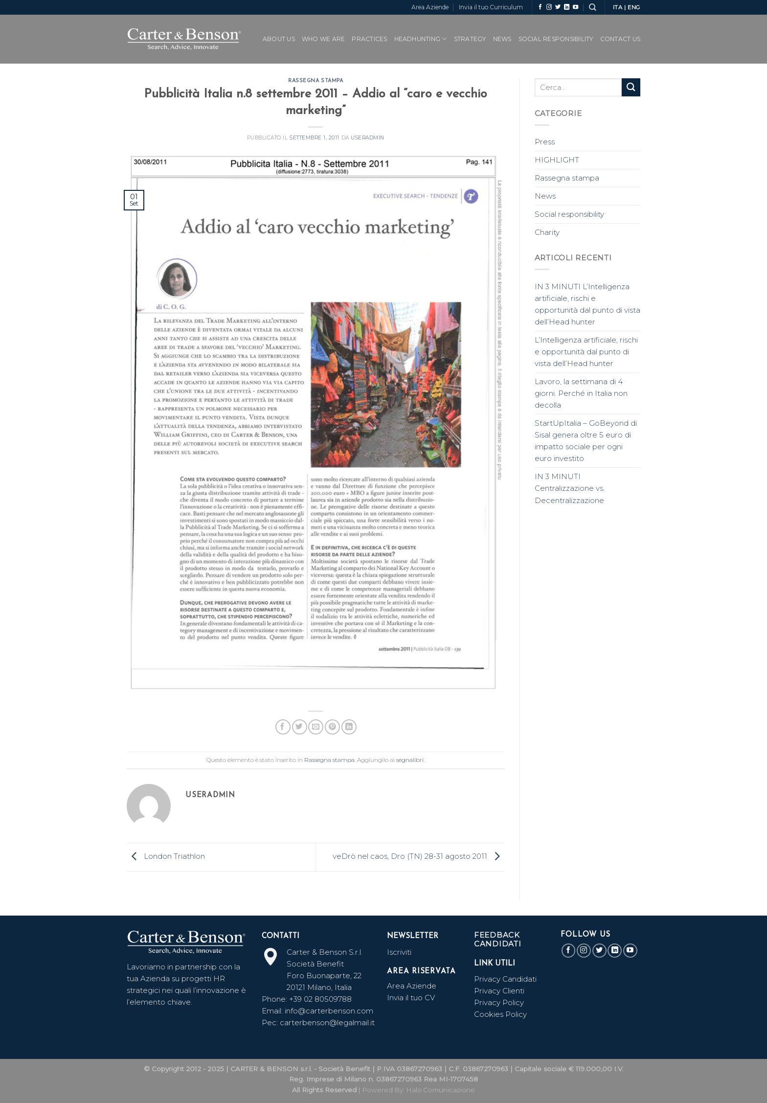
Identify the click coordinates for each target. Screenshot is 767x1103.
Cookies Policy (500, 1014)
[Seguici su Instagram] (549, 7)
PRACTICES (369, 39)
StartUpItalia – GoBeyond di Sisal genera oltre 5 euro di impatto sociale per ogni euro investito (586, 440)
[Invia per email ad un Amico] (315, 727)
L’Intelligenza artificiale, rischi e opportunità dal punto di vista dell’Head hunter (586, 351)
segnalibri (410, 759)
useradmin (367, 138)
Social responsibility (569, 214)
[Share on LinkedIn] (349, 727)
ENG (634, 7)
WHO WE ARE (323, 39)
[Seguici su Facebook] (540, 7)
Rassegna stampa (315, 81)
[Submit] (631, 87)
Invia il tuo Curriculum (491, 7)
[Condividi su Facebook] (283, 727)
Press (545, 141)
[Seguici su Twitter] (558, 7)
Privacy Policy (499, 1002)
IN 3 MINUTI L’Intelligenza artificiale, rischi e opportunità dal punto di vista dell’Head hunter (587, 304)
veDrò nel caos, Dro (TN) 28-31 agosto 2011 (419, 856)
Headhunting (420, 39)
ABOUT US (279, 39)
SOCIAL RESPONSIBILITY (556, 39)
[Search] (592, 7)
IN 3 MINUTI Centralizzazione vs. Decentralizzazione (570, 488)
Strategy (470, 39)
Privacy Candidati (506, 979)
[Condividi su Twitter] (299, 727)
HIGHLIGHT (557, 159)
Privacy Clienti (499, 990)
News (502, 39)
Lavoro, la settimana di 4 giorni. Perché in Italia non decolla (581, 393)
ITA (618, 7)
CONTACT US (620, 39)
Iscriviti (399, 952)
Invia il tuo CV (411, 997)
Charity (547, 232)
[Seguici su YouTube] (575, 7)
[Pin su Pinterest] (332, 727)
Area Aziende (430, 7)
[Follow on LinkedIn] (566, 7)
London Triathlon (166, 856)
